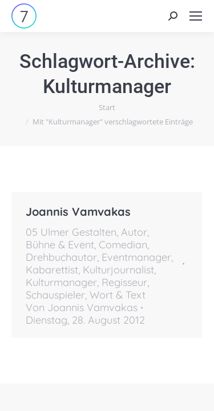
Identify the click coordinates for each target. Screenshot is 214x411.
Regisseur (124, 282)
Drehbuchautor (61, 257)
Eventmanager (136, 257)
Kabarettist (52, 269)
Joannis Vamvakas (78, 211)
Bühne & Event (60, 244)
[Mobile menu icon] (196, 16)
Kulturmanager (61, 282)
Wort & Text (118, 294)
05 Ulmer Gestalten (71, 232)
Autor (134, 232)
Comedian (123, 244)
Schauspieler (55, 294)
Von (82, 307)
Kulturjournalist (118, 269)
